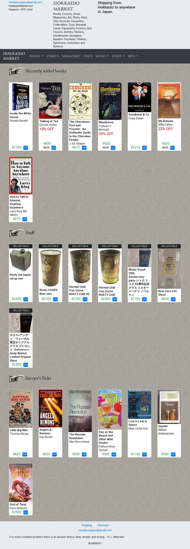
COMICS (53, 56)
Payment (103, 525)
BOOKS (35, 56)
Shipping (87, 525)
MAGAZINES (71, 56)
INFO (132, 56)
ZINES (88, 56)
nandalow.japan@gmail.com (25, 2)
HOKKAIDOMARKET (14, 56)
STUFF (117, 56)
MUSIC (101, 56)
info (26, 147)
